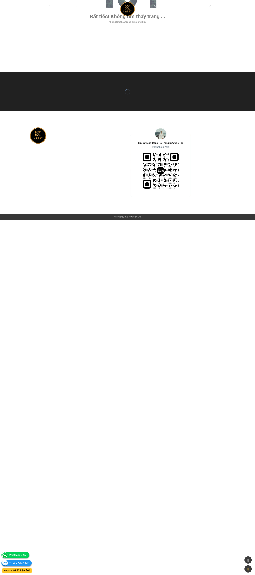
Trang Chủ (39, 5)
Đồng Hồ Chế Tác (165, 5)
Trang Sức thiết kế (195, 5)
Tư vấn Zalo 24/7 (18, 563)
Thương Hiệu (87, 5)
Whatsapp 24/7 (17, 555)
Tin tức (218, 5)
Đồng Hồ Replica (63, 5)
